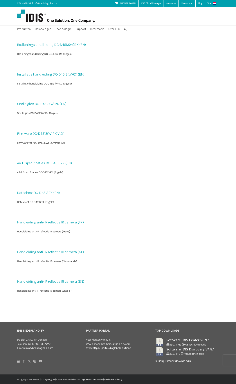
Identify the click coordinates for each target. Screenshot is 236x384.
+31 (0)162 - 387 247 (39, 344)
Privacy (118, 379)
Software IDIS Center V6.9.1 (188, 340)
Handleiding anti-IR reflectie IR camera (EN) (50, 281)
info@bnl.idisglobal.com (46, 3)
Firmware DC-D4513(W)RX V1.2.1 (40, 133)
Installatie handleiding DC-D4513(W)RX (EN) (50, 74)
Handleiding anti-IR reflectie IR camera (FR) (50, 222)
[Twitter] (29, 361)
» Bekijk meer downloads (173, 361)
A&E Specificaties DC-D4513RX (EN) (44, 163)
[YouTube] (40, 361)
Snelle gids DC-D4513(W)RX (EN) (41, 104)
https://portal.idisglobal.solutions (111, 348)
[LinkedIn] (18, 361)
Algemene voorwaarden (92, 379)
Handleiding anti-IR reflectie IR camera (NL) (50, 252)
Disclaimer (109, 379)
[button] (125, 28)
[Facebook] (23, 361)
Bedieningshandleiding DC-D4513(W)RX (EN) (51, 45)
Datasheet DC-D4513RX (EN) (38, 193)
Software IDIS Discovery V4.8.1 (190, 349)
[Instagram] (34, 361)
